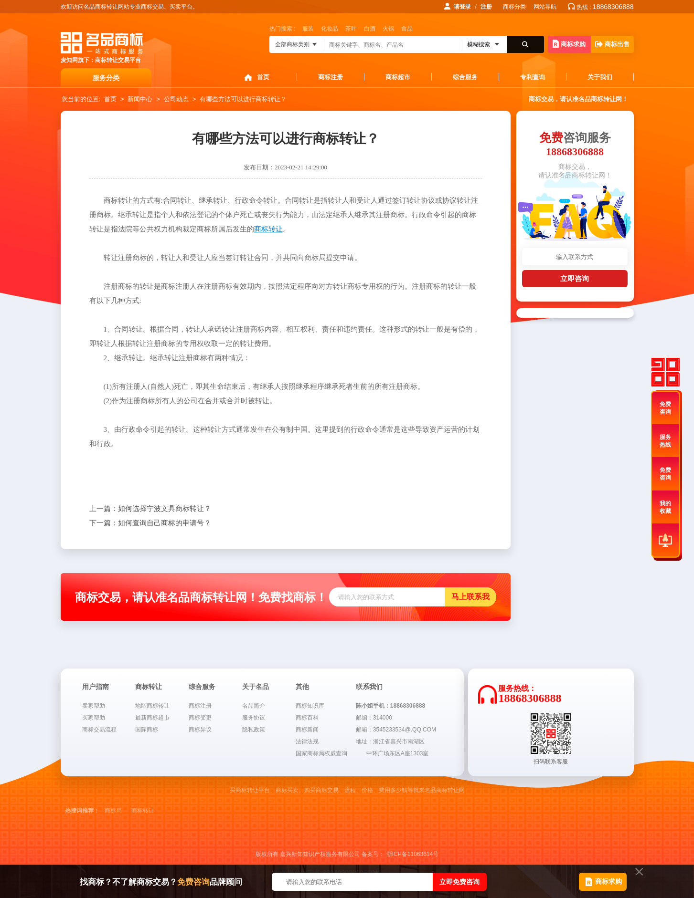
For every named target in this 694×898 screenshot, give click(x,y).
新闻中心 (140, 99)
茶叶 (351, 28)
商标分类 (514, 6)
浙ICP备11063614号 (412, 854)
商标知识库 (310, 705)
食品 (407, 28)
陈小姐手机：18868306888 (390, 705)
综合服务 (465, 77)
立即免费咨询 (459, 882)
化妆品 (329, 28)
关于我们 (599, 77)
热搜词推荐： (82, 810)
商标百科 (307, 717)
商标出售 (612, 44)
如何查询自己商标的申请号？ (150, 523)
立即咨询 (574, 278)
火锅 (388, 28)
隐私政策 (253, 729)
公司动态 (176, 99)
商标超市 (397, 77)
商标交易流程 (99, 729)
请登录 (462, 6)
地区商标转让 (152, 705)
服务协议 (253, 717)
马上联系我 (470, 597)
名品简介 (253, 705)
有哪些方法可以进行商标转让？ (243, 99)
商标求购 (569, 44)
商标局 (113, 810)
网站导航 (545, 6)
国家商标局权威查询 (321, 753)
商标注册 (330, 77)
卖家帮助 (93, 705)
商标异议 (200, 729)
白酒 (369, 28)
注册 (486, 6)
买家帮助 (93, 717)
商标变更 (200, 717)
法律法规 (307, 741)
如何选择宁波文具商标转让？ (150, 508)
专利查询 (532, 77)
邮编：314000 (374, 717)
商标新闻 (307, 729)
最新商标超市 (152, 717)
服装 (308, 28)
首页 (263, 77)
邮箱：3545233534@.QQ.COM (396, 729)
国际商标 (146, 729)
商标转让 (142, 810)
